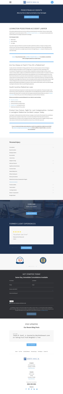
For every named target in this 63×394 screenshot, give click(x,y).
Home (16, 351)
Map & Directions (31, 368)
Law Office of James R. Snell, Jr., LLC (33, 33)
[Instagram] (28, 389)
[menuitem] (30, 147)
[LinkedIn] (34, 389)
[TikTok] (31, 389)
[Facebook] (26, 389)
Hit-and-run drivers (14, 99)
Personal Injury (34, 351)
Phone (10, 284)
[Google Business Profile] (37, 389)
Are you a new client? (13, 289)
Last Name (34, 280)
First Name (11, 280)
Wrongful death (14, 105)
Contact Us (46, 351)
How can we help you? (13, 293)
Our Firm (20, 351)
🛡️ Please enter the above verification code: (17, 303)
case (40, 49)
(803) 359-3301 (31, 384)
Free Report (40, 351)
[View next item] (36, 210)
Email (33, 284)
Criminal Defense (26, 351)
